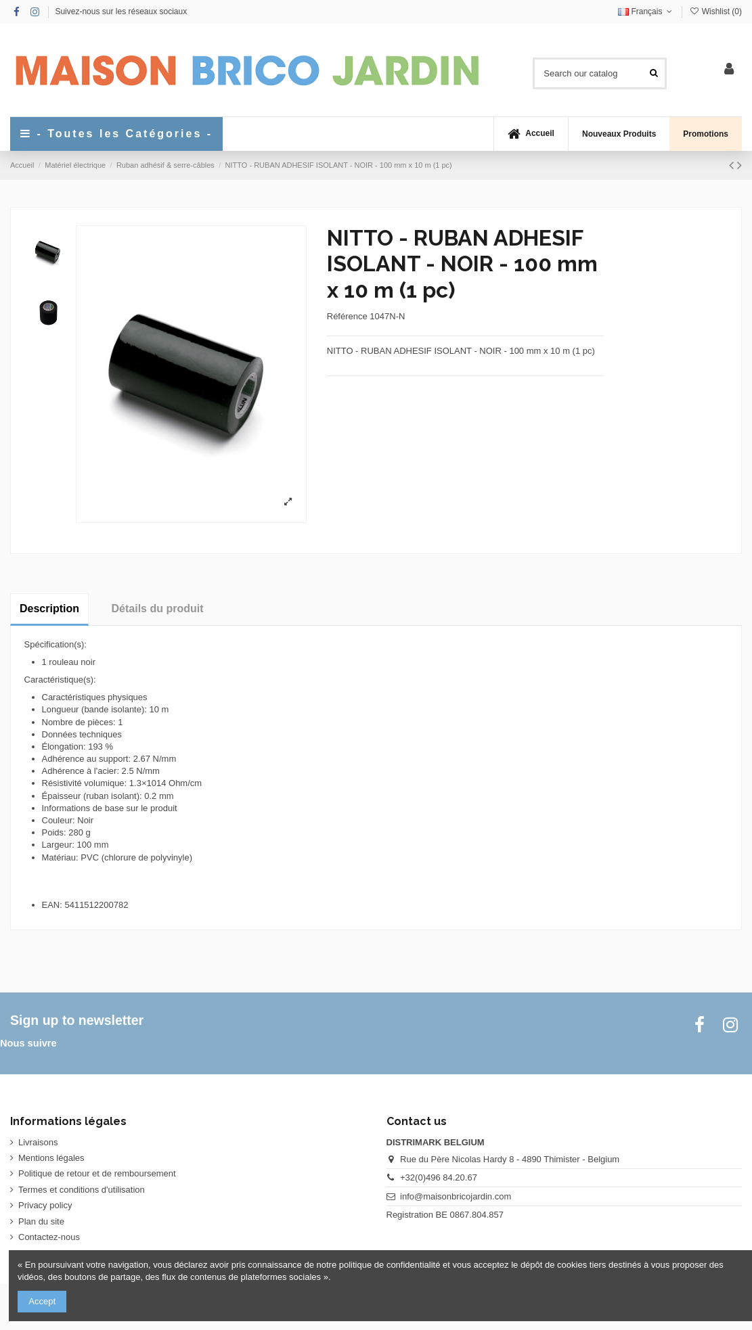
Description (49, 608)
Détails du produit (158, 608)
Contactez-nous (49, 1237)
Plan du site (41, 1221)
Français (646, 11)
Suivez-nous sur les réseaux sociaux (121, 11)
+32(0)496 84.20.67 (438, 1177)
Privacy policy (45, 1205)
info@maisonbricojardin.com (455, 1196)
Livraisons (38, 1142)
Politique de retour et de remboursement (97, 1173)
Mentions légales (51, 1158)
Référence (347, 316)
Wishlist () (715, 11)
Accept (42, 1301)
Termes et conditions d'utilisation (81, 1190)
